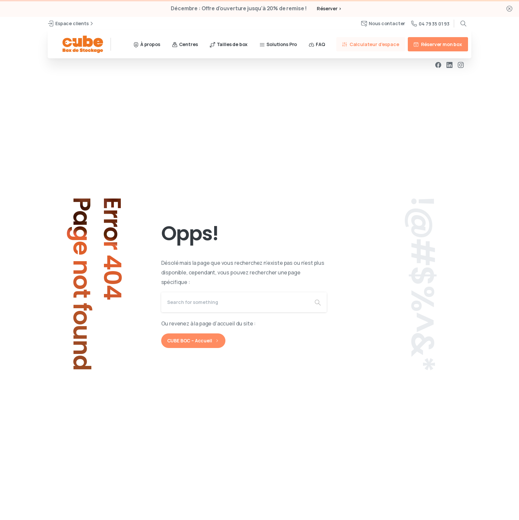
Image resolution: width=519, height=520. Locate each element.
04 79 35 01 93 (430, 24)
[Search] (235, 302)
